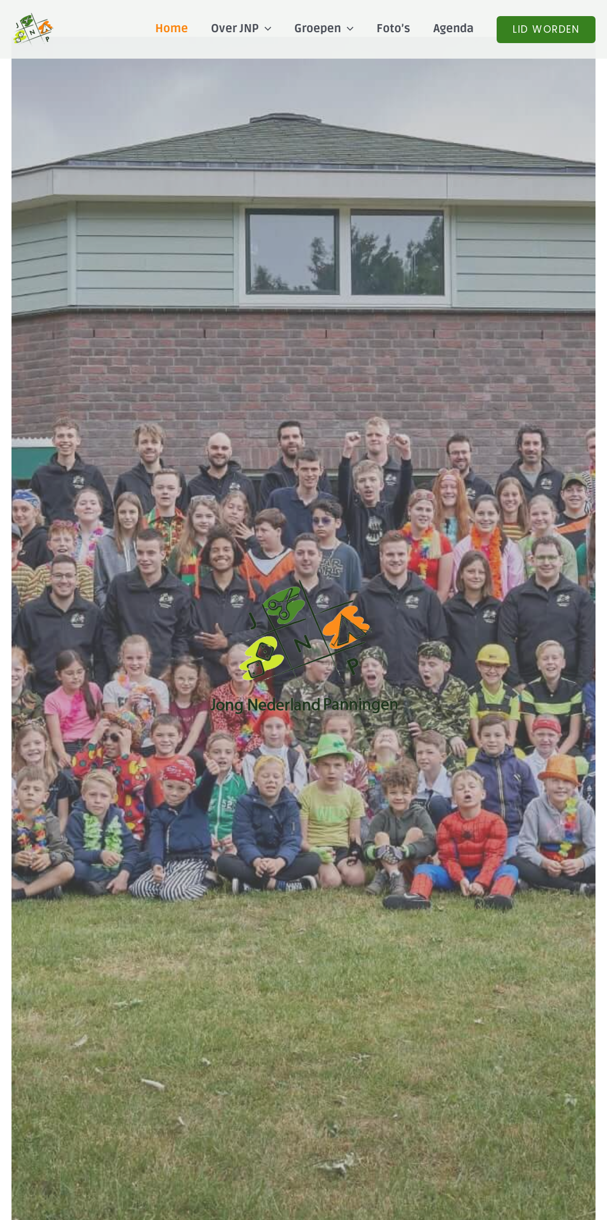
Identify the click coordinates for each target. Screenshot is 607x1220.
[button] (546, 29)
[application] (265, 29)
